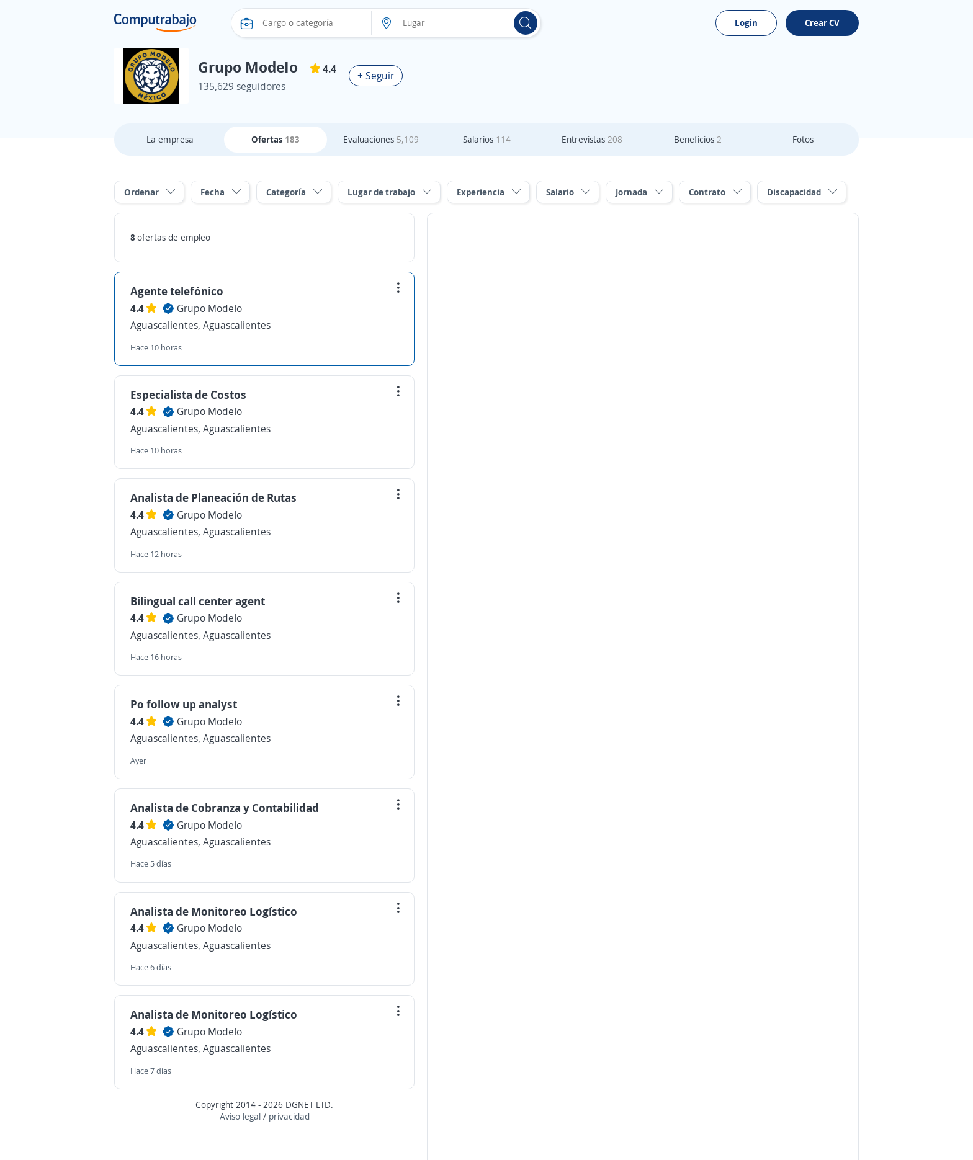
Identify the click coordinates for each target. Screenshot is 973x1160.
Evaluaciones (381, 139)
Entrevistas (592, 139)
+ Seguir (375, 76)
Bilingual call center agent (197, 601)
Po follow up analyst (183, 704)
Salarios (487, 139)
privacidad (289, 1116)
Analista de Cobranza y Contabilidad (224, 807)
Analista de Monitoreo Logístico (213, 911)
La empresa (170, 139)
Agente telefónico (176, 290)
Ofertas (275, 139)
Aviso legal (240, 1116)
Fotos (803, 139)
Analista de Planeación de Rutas (213, 497)
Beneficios (698, 139)
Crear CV (822, 23)
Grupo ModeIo (209, 308)
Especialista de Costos (188, 394)
